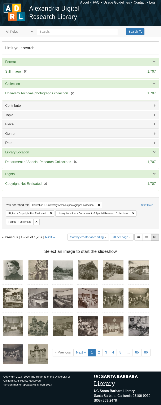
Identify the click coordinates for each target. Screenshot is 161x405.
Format (10, 62)
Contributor (13, 105)
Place (9, 124)
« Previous (63, 352)
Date (8, 143)
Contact (139, 2)
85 (137, 352)
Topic (9, 115)
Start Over (147, 205)
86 (146, 352)
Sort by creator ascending (88, 237)
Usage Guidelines (116, 2)
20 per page (122, 237)
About (84, 2)
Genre (9, 133)
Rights (10, 174)
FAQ (96, 2)
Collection (12, 84)
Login (153, 2)
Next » (50, 237)
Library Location (17, 152)
